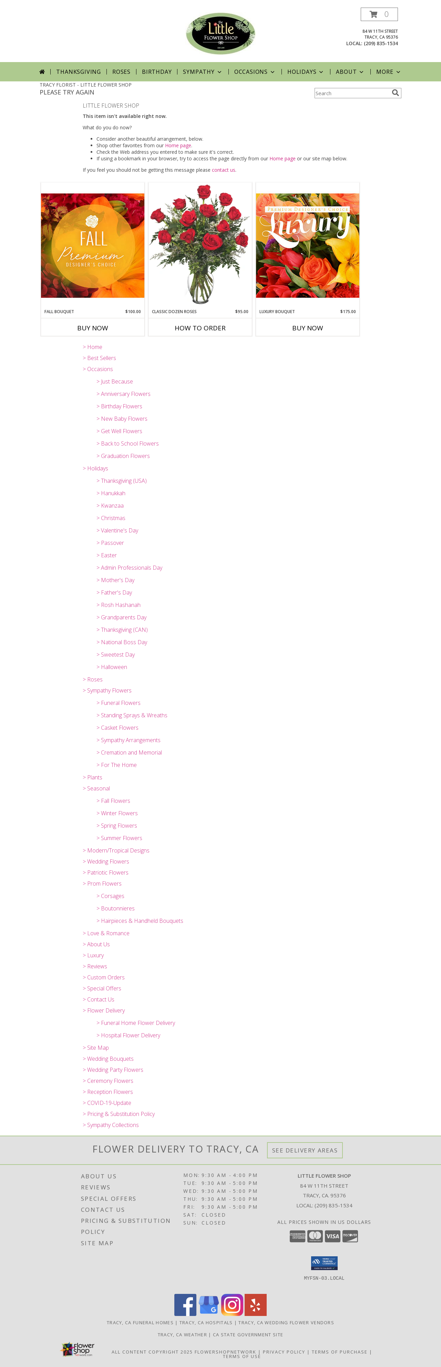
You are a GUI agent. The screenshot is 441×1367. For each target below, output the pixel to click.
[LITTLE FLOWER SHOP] (220, 33)
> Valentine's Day (117, 530)
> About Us (96, 944)
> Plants (92, 777)
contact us (223, 170)
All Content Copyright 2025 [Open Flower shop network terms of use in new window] (152, 1352)
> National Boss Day (121, 642)
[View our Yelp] (256, 1314)
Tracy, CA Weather (182, 1334)
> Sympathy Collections (111, 1125)
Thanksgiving (78, 72)
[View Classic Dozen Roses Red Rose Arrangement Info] (200, 245)
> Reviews (95, 966)
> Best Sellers (99, 358)
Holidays (306, 72)
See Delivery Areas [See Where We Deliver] (305, 1150)
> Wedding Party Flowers (113, 1070)
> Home (92, 347)
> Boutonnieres (115, 908)
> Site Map (96, 1047)
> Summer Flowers (119, 838)
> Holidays (95, 468)
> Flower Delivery (104, 1010)
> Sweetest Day (115, 654)
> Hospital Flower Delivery (128, 1035)
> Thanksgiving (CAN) (122, 629)
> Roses (93, 679)
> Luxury (93, 955)
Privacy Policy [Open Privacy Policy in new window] (284, 1352)
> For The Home (116, 765)
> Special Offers (102, 988)
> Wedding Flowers (106, 861)
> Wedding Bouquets (108, 1058)
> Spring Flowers (116, 825)
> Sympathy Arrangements (128, 740)
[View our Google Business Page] (209, 1314)
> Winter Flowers (117, 813)
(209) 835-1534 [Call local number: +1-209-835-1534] (381, 43)
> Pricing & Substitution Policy (119, 1114)
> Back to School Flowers (127, 443)
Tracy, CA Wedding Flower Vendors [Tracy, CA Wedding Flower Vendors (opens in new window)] (286, 1322)
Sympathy (203, 72)
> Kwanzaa (110, 505)
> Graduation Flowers (123, 456)
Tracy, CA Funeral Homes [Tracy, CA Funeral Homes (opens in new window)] (140, 1322)
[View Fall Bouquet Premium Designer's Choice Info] (92, 245)
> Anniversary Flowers (123, 394)
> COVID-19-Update (107, 1103)
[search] (395, 93)
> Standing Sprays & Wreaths (131, 715)
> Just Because (114, 381)
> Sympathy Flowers (107, 690)
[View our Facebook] (185, 1314)
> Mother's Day (115, 580)
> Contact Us (98, 999)
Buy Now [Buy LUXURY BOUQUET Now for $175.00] (307, 327)
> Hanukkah (110, 493)
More (388, 72)
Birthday (157, 72)
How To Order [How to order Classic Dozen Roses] (200, 327)
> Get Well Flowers (119, 431)
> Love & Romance (106, 933)
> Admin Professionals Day (129, 567)
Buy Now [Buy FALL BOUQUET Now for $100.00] (92, 327)
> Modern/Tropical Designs (116, 850)
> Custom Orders (104, 977)
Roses (121, 72)
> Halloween (111, 667)
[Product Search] (352, 93)
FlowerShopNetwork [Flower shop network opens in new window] (225, 1352)
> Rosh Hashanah (118, 605)
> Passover (110, 543)
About (350, 72)
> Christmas (110, 518)
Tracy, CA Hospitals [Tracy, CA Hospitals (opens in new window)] (206, 1322)
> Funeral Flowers (118, 703)
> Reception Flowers (108, 1092)
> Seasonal (96, 788)
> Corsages (110, 896)
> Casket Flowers (117, 727)
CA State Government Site (248, 1334)
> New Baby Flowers (121, 418)
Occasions (255, 72)
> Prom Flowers (102, 883)
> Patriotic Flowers (106, 872)
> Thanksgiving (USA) (121, 481)
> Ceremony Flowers (108, 1081)
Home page (178, 145)
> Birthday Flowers (119, 406)
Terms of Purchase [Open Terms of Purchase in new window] (340, 1352)
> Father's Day (114, 592)
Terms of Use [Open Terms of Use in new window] (242, 1356)
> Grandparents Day (121, 617)
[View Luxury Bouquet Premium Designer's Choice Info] (307, 245)
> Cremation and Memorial (129, 752)
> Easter (106, 555)
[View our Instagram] (232, 1314)
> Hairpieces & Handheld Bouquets (139, 921)
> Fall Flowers (113, 801)
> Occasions (98, 369)
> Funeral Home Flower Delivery (135, 1023)
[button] (379, 14)
